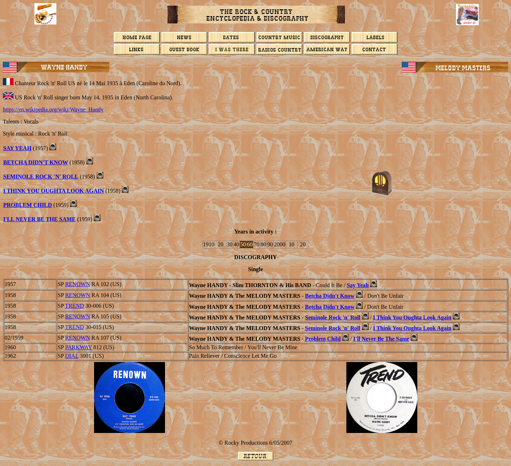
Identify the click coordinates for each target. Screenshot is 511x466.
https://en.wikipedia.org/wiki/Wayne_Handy (53, 109)
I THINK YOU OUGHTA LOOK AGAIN (53, 191)
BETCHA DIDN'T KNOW (35, 162)
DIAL (71, 356)
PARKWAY (78, 347)
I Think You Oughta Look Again (412, 317)
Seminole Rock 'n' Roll (40, 177)
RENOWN (77, 284)
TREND (74, 306)
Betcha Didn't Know (330, 296)
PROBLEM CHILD (27, 205)
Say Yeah (358, 285)
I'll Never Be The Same (39, 219)
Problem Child (323, 339)
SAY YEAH (17, 148)
